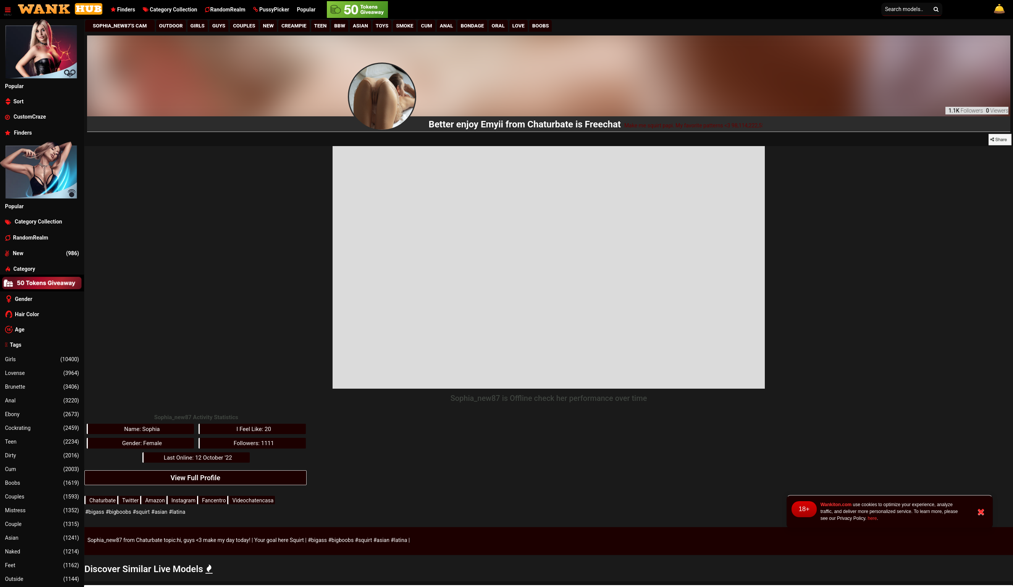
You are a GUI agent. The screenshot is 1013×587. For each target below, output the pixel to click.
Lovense (42, 373)
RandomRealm (225, 9)
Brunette (42, 387)
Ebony (42, 414)
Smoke (404, 26)
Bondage (472, 26)
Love (518, 26)
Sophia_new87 (104, 540)
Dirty (42, 455)
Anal (42, 400)
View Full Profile (195, 478)
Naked (42, 551)
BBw (339, 26)
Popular (306, 9)
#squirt (141, 512)
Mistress (42, 510)
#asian (159, 512)
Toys (382, 26)
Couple (42, 524)
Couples (42, 496)
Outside (42, 579)
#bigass (94, 512)
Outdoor (171, 26)
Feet (42, 565)
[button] (271, 9)
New (268, 26)
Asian (42, 538)
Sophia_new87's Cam (120, 26)
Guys (218, 26)
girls (198, 26)
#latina (177, 512)
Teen (42, 441)
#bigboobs (118, 512)
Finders (123, 9)
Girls (42, 359)
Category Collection (170, 9)
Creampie (294, 26)
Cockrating (42, 428)
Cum (42, 469)
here (872, 518)
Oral (498, 26)
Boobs (42, 483)
